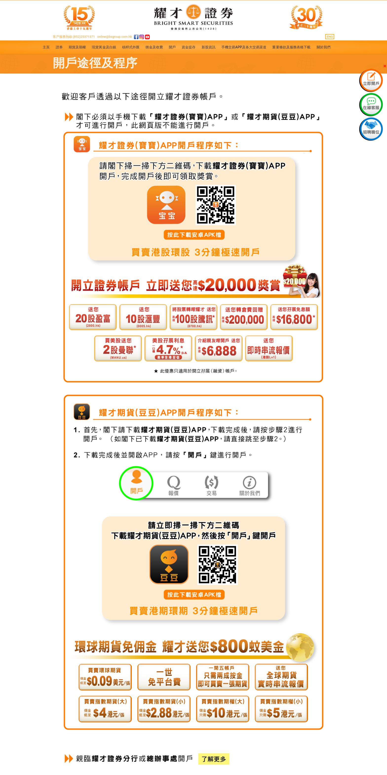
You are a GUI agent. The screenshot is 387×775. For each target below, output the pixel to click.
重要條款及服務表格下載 (291, 47)
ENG (330, 36)
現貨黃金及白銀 (104, 47)
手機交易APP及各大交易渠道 (244, 47)
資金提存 (188, 47)
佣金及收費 (154, 47)
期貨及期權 (77, 47)
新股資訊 (208, 47)
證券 (59, 47)
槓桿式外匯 (131, 47)
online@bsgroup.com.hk (114, 36)
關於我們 (323, 47)
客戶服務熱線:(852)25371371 (74, 36)
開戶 (172, 47)
